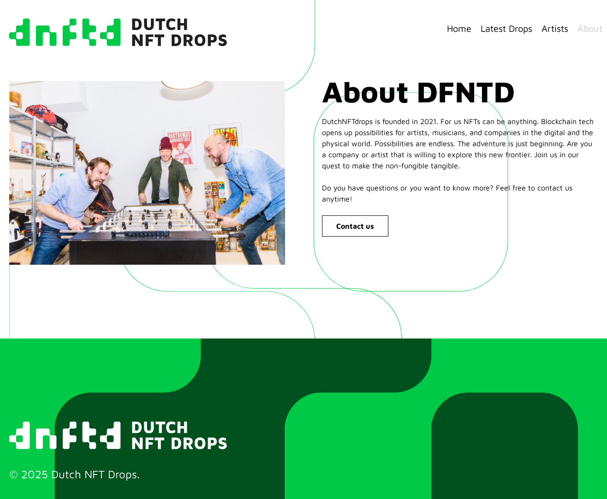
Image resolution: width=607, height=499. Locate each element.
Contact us (355, 226)
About (589, 28)
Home (459, 28)
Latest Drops (506, 28)
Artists (555, 28)
